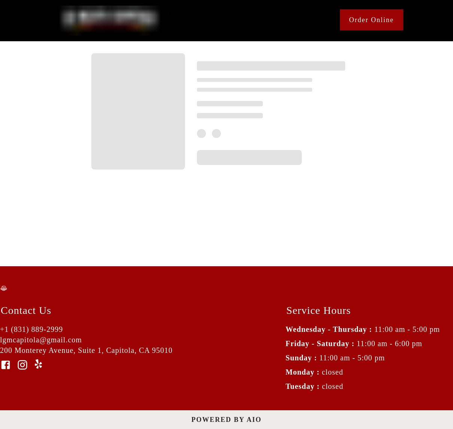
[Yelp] (39, 366)
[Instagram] (22, 365)
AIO (254, 419)
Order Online (371, 20)
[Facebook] (5, 365)
